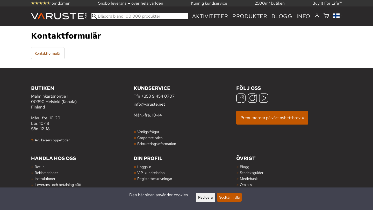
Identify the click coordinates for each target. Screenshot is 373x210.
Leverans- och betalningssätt (58, 184)
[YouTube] (263, 98)
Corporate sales (149, 137)
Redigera (205, 197)
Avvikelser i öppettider (52, 139)
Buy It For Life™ (327, 3)
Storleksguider (251, 172)
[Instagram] (252, 98)
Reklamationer (46, 172)
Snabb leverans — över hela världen (130, 3)
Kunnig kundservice (209, 3)
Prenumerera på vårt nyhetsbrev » (272, 117)
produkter (249, 16)
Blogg (244, 166)
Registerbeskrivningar (154, 178)
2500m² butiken (270, 3)
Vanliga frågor (148, 131)
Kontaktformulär (48, 53)
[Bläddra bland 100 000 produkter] (139, 16)
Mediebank (249, 178)
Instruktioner (45, 178)
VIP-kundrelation (151, 172)
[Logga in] (316, 16)
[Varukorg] (326, 16)
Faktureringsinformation (156, 143)
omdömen (50, 3)
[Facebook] (241, 98)
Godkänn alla (229, 197)
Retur (39, 166)
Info (303, 16)
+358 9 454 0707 (158, 96)
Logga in (144, 166)
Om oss (246, 184)
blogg (281, 16)
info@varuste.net (149, 104)
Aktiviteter (210, 16)
